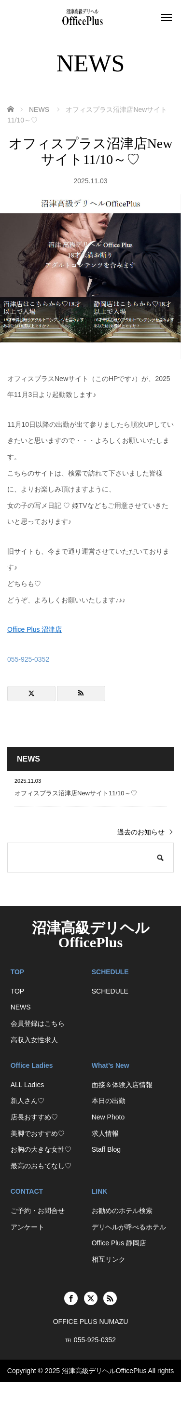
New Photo (108, 1117)
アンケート (27, 1227)
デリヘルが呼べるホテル (129, 1227)
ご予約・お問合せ (38, 1210)
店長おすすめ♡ (34, 1117)
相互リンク (108, 1259)
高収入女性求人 (34, 1040)
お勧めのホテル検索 (122, 1210)
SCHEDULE (110, 991)
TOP (18, 991)
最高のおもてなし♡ (41, 1166)
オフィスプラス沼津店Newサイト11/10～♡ (75, 793)
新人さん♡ (27, 1100)
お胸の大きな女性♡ (41, 1149)
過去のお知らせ (141, 832)
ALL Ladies (27, 1085)
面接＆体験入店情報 (122, 1085)
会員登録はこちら (38, 1023)
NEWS (21, 1007)
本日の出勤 (108, 1100)
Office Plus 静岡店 (119, 1243)
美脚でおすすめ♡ (38, 1133)
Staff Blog (106, 1149)
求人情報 (105, 1133)
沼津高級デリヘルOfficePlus (91, 935)
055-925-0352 (28, 659)
